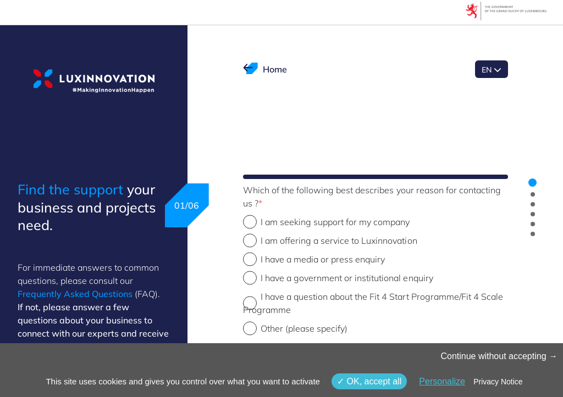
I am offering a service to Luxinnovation (339, 240)
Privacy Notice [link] (497, 381)
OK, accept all (369, 381)
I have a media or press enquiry (323, 259)
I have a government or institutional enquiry (347, 277)
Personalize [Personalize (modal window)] (442, 381)
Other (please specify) (304, 328)
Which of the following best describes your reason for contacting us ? (372, 196)
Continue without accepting (499, 356)
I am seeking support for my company (335, 221)
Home (275, 69)
